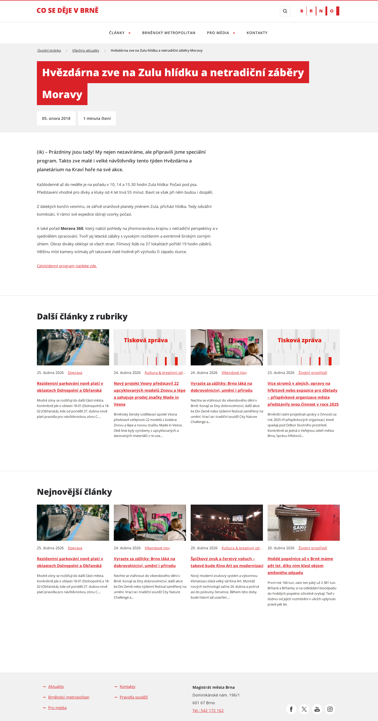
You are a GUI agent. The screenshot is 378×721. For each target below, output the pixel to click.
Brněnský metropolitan (168, 32)
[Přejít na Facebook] (291, 709)
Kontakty (258, 32)
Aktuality (56, 686)
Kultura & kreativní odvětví (166, 372)
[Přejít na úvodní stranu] (67, 14)
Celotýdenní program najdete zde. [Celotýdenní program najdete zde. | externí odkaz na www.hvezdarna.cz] (67, 265)
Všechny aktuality (85, 50)
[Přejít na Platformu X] (304, 709)
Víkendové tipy (234, 372)
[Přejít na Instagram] (330, 709)
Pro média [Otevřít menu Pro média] (219, 32)
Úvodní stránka (49, 50)
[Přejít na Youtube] (317, 709)
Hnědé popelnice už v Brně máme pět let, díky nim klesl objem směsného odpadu (300, 565)
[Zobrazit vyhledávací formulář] (285, 11)
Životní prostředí (313, 372)
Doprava (75, 372)
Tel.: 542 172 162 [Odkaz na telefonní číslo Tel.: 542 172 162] (208, 710)
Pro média (57, 707)
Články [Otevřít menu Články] (116, 32)
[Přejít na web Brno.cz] (320, 10)
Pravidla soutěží (134, 697)
